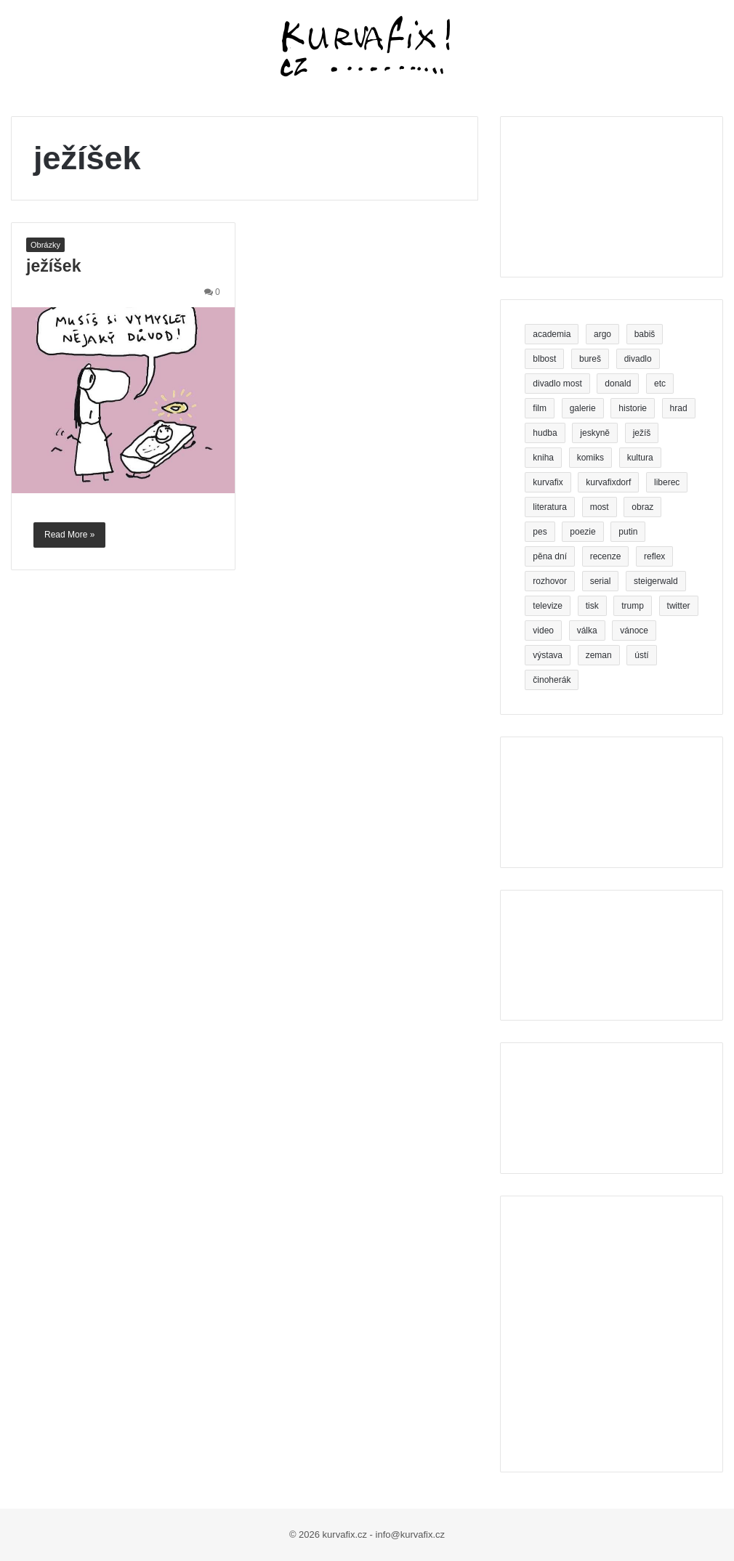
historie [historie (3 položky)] (632, 408)
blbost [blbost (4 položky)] (544, 359)
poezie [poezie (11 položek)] (582, 532)
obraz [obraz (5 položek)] (642, 507)
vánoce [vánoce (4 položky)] (634, 630)
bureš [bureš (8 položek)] (590, 359)
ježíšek (53, 265)
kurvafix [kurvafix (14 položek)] (547, 482)
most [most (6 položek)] (599, 507)
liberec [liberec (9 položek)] (666, 482)
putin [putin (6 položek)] (627, 532)
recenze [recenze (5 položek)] (605, 556)
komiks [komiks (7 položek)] (590, 458)
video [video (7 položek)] (543, 630)
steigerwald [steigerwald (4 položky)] (656, 581)
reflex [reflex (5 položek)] (654, 556)
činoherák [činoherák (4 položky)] (551, 680)
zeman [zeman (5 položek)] (599, 655)
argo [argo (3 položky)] (602, 334)
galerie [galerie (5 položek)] (583, 408)
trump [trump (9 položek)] (632, 606)
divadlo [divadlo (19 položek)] (638, 359)
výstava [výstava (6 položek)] (547, 655)
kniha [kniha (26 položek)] (543, 458)
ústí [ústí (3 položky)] (641, 655)
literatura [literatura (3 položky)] (550, 507)
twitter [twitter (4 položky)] (678, 606)
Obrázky (45, 244)
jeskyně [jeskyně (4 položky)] (595, 433)
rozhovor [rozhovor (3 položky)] (550, 581)
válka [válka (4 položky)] (587, 630)
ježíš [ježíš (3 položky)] (642, 433)
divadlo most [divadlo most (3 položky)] (557, 383)
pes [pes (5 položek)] (540, 532)
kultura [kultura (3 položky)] (640, 458)
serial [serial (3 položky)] (600, 581)
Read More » (69, 535)
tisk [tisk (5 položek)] (592, 606)
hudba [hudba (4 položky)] (545, 433)
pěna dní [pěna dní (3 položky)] (550, 556)
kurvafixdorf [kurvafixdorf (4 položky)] (608, 482)
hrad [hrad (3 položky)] (678, 408)
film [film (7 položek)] (540, 408)
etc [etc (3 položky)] (660, 383)
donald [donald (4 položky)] (618, 383)
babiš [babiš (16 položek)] (645, 334)
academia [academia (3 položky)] (551, 334)
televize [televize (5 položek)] (547, 606)
